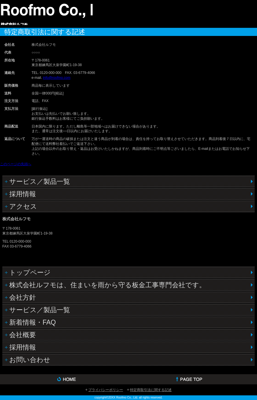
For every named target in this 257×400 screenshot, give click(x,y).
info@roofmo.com (56, 78)
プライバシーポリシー (105, 390)
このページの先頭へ (15, 164)
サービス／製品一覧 (39, 181)
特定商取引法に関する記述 (151, 390)
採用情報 (22, 194)
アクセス (23, 206)
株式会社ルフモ (46, 13)
